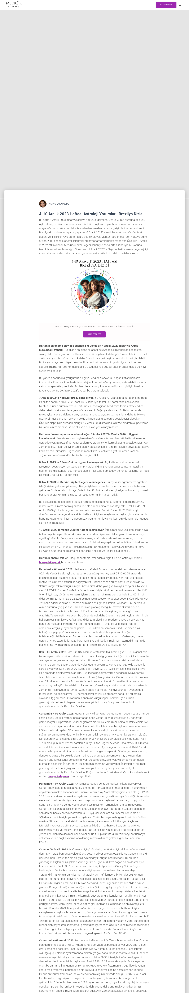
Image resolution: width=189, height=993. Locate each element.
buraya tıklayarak (50, 562)
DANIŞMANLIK (166, 5)
